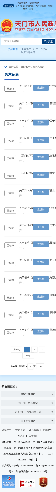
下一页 (28, 355)
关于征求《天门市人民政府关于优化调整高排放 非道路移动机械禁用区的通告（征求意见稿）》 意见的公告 (22, 121)
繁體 (50, 6)
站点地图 (47, 430)
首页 (23, 67)
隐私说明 (6, 430)
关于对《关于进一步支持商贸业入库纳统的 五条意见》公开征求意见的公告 (22, 190)
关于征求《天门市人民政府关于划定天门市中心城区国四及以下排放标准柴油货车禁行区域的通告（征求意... (22, 138)
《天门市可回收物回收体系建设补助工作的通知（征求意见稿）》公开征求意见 (22, 155)
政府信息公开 (28, 52)
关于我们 (33, 436)
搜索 (48, 41)
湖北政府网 (34, 3)
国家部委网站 (28, 394)
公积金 (43, 49)
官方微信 (20, 6)
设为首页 (20, 430)
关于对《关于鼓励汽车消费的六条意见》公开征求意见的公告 (22, 86)
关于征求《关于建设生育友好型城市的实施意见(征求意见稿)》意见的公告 (22, 277)
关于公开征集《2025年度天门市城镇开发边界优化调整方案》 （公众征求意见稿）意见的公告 (22, 225)
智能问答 (30, 6)
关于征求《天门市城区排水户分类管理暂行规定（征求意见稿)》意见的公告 (22, 260)
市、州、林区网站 (28, 403)
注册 (31, 9)
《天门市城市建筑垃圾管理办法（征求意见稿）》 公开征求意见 (22, 173)
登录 (25, 9)
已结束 (10, 88)
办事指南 (26, 49)
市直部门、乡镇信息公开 (28, 412)
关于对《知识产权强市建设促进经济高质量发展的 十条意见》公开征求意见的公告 (22, 208)
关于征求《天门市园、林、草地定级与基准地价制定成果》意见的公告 (22, 330)
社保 (35, 49)
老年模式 (8, 6)
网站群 (21, 436)
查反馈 (41, 87)
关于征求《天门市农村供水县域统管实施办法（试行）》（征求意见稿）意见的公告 (22, 242)
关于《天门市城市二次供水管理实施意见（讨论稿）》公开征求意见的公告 (22, 103)
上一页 (16, 349)
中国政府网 (22, 3)
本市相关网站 (28, 421)
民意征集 (39, 67)
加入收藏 (34, 430)
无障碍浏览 (41, 6)
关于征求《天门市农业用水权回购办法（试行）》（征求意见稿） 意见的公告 (22, 312)
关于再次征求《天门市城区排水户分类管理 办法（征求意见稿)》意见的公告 (22, 295)
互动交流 (30, 67)
